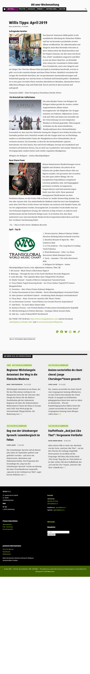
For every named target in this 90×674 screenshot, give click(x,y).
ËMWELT (40, 9)
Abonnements (7, 524)
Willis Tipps (14, 339)
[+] (20, 414)
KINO (9, 365)
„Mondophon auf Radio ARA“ (21, 322)
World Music (23, 339)
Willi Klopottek (14, 26)
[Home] (4, 9)
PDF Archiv (51, 522)
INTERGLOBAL (51, 9)
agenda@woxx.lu (59, 510)
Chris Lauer (52, 384)
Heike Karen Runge (55, 441)
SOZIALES (31, 9)
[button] (85, 9)
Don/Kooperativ (8, 529)
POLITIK (22, 9)
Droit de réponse (8, 549)
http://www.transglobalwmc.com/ (44, 319)
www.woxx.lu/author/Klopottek (49, 322)
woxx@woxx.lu (61, 507)
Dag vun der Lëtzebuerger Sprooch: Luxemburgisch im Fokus (23, 435)
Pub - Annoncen (8, 527)
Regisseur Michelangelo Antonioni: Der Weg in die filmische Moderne (22, 374)
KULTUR (62, 9)
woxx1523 (32, 339)
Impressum (6, 552)
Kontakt (50, 495)
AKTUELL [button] (12, 9)
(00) (52, 501)
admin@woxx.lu (52, 504)
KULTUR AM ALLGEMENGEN (22, 365)
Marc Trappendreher (15, 384)
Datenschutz (7, 554)
